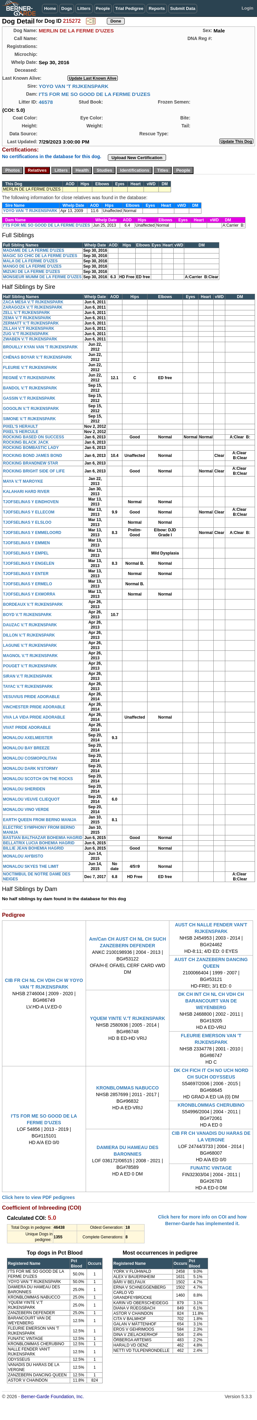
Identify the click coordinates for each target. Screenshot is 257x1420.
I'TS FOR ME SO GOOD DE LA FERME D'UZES (94, 94)
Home (50, 8)
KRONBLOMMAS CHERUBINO (211, 1105)
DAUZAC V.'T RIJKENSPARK (30, 625)
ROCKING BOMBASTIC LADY (31, 447)
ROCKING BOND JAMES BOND (32, 455)
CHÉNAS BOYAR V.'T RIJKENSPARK (37, 357)
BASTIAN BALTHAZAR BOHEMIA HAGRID (42, 837)
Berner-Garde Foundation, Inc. (52, 1396)
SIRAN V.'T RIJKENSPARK (28, 676)
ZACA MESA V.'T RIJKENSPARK (33, 302)
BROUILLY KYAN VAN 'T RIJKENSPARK (40, 347)
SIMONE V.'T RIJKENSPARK (29, 419)
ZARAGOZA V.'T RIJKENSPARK (33, 307)
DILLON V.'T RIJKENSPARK (29, 635)
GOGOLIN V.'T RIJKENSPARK (31, 408)
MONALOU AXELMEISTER (28, 737)
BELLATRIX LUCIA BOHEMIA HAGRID (38, 843)
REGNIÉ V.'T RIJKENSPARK (29, 378)
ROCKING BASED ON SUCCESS (33, 437)
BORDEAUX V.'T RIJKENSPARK (33, 604)
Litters (84, 8)
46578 (46, 102)
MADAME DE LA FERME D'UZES (33, 250)
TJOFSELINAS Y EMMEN (26, 543)
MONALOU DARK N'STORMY (30, 768)
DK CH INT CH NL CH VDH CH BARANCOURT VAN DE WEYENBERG (211, 1001)
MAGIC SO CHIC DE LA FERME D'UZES (40, 255)
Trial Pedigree (129, 8)
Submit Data (182, 8)
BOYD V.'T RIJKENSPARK (27, 614)
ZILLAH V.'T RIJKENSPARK (28, 328)
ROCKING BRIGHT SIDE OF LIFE (34, 471)
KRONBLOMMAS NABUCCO (127, 1087)
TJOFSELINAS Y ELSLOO (27, 522)
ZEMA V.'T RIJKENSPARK (27, 318)
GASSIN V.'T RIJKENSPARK (29, 398)
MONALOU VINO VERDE (26, 809)
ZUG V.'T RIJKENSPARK (26, 334)
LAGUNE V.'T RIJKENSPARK (30, 645)
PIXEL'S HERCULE (20, 431)
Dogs (66, 8)
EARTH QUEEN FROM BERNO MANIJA (39, 820)
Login (247, 8)
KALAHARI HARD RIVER (26, 491)
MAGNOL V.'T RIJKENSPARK (30, 655)
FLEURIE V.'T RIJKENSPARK (30, 367)
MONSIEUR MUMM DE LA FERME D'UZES (42, 277)
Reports (157, 8)
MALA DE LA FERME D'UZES (30, 261)
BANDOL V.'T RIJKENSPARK (30, 388)
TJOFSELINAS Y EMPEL (26, 553)
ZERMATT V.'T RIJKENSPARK (31, 323)
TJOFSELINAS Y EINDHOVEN (31, 502)
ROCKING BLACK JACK (26, 442)
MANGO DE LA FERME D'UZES (32, 266)
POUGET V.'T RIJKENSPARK (30, 666)
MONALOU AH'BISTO (23, 856)
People (103, 8)
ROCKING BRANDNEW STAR (30, 463)
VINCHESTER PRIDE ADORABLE (34, 707)
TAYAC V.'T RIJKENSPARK (28, 686)
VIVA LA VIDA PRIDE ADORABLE (34, 717)
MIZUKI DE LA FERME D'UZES (31, 271)
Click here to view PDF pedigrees (38, 1197)
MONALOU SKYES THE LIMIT (31, 866)
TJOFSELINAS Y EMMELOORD (32, 532)
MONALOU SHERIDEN (24, 789)
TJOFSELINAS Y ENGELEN (28, 563)
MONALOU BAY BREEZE (26, 748)
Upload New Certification (136, 157)
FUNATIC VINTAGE (211, 1168)
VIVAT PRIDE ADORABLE (27, 727)
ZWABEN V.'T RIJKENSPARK (30, 339)
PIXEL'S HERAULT (20, 426)
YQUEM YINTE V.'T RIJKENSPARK (127, 1018)
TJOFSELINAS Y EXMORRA (29, 594)
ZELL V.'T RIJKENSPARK (26, 312)
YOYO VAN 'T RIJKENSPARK (73, 86)
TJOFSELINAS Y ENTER (26, 573)
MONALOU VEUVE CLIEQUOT (31, 799)
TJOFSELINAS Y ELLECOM (29, 512)
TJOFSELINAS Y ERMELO (27, 584)
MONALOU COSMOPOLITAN (30, 758)
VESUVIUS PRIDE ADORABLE (31, 696)
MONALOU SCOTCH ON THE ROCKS (38, 779)
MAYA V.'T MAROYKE (23, 481)
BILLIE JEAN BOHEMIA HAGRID (33, 848)
